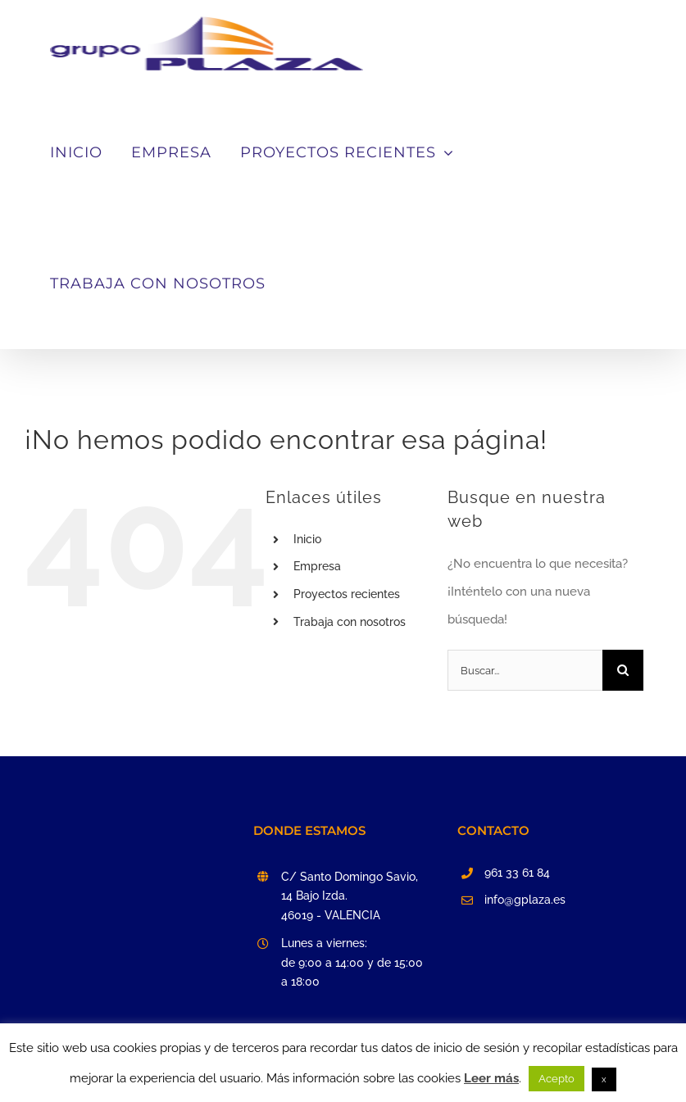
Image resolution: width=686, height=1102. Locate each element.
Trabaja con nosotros (349, 621)
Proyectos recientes (346, 594)
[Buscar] (622, 670)
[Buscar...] (524, 670)
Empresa (317, 566)
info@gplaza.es (525, 899)
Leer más (491, 1078)
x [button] (604, 1079)
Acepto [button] (556, 1079)
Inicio (307, 539)
